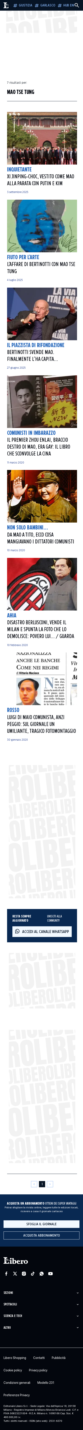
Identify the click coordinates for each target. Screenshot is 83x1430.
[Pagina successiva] (50, 1184)
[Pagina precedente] (34, 1184)
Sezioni (8, 1293)
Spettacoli (10, 1304)
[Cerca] (76, 5)
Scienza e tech (13, 1316)
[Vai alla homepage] (6, 5)
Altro (7, 1327)
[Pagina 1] (42, 1184)
